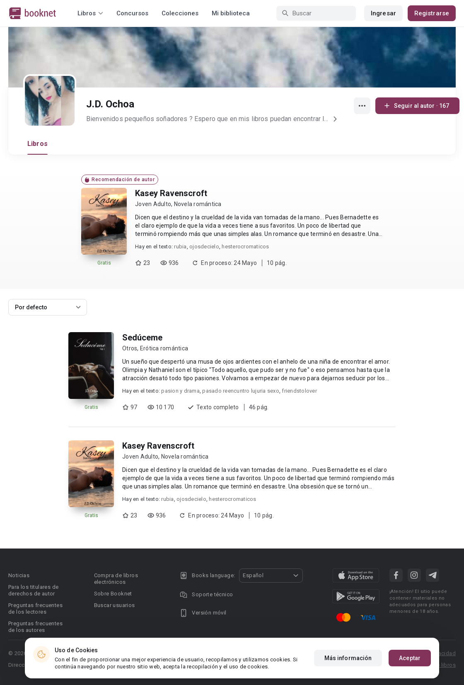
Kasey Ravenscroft (171, 193)
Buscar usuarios (114, 605)
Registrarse (431, 13)
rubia (180, 246)
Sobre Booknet (113, 593)
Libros (37, 144)
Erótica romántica (164, 348)
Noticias (18, 575)
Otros (129, 348)
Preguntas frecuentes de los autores (35, 626)
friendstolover (299, 391)
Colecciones (180, 13)
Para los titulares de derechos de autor (33, 590)
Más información (348, 658)
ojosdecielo (204, 246)
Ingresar (383, 13)
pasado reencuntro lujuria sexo (240, 391)
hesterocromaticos (245, 246)
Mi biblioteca (231, 13)
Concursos (132, 13)
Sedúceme (142, 337)
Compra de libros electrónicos (116, 578)
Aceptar (409, 658)
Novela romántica (198, 204)
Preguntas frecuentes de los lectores (35, 608)
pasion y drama (180, 391)
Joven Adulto (153, 204)
